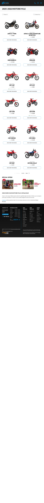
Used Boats (31, 216)
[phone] (35, 3)
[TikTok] (19, 219)
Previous (17, 173)
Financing (31, 221)
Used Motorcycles (31, 213)
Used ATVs (31, 215)
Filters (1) (5, 14)
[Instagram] (16, 219)
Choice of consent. (32, 233)
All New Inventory (24, 211)
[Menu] (41, 3)
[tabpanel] (15, 213)
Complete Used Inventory (32, 211)
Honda (24, 223)
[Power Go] (11, 233)
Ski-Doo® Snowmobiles (25, 217)
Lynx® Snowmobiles (25, 219)
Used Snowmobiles (31, 219)
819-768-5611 (5, 216)
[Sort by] (37, 14)
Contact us (4, 200)
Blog (37, 212)
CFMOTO (24, 222)
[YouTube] (17, 219)
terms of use (28, 233)
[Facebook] (14, 219)
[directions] (38, 3)
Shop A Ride (8, 231)
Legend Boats (25, 224)
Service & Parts (39, 218)
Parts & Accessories (38, 221)
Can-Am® (24, 213)
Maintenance (39, 219)
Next (28, 173)
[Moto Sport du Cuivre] (5, 3)
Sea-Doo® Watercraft (24, 215)
